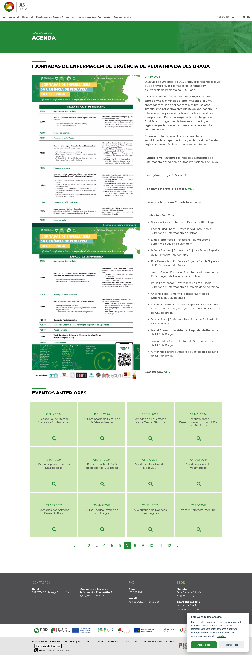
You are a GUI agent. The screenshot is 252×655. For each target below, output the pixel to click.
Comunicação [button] (122, 17)
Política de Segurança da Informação (156, 641)
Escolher (221, 636)
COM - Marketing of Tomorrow (52, 650)
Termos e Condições (120, 641)
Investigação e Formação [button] (94, 17)
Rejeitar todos (231, 645)
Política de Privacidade (91, 641)
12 (169, 545)
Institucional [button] (10, 17)
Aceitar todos (203, 645)
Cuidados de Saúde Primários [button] (55, 17)
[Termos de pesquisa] (223, 17)
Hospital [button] (27, 17)
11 (160, 545)
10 (151, 545)
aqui (183, 175)
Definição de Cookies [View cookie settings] (48, 645)
